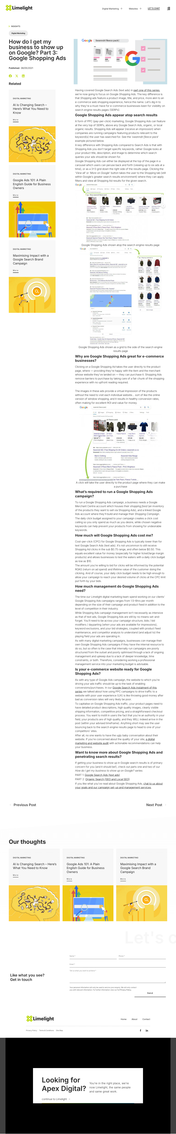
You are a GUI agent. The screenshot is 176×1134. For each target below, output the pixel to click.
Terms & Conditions (46, 1031)
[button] (10, 76)
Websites (135, 8)
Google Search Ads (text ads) (102, 775)
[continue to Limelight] (69, 1099)
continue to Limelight (54, 1099)
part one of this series (147, 90)
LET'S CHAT (154, 8)
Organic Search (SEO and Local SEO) (107, 779)
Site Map (59, 1031)
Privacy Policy (125, 990)
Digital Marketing (112, 8)
